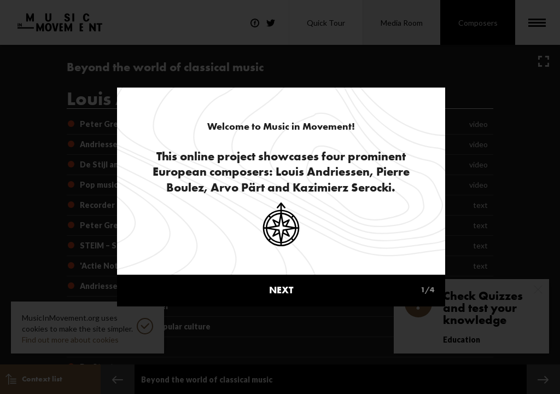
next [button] (351, 262)
